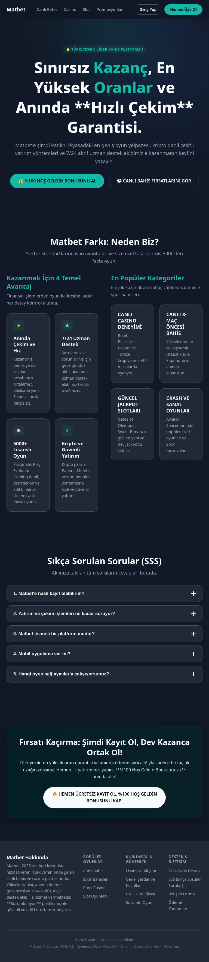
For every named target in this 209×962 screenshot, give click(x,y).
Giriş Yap (148, 9)
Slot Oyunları (95, 896)
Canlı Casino (94, 887)
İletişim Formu (181, 893)
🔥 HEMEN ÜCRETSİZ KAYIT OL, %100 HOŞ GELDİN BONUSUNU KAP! (104, 797)
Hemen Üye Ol (183, 9)
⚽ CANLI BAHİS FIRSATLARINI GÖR (153, 181)
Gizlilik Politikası (140, 893)
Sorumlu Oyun (139, 902)
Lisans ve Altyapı (141, 870)
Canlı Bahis (47, 9)
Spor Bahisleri (96, 879)
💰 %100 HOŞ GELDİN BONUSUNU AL (57, 181)
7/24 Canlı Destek (184, 870)
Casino (70, 9)
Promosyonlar (110, 9)
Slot (86, 9)
